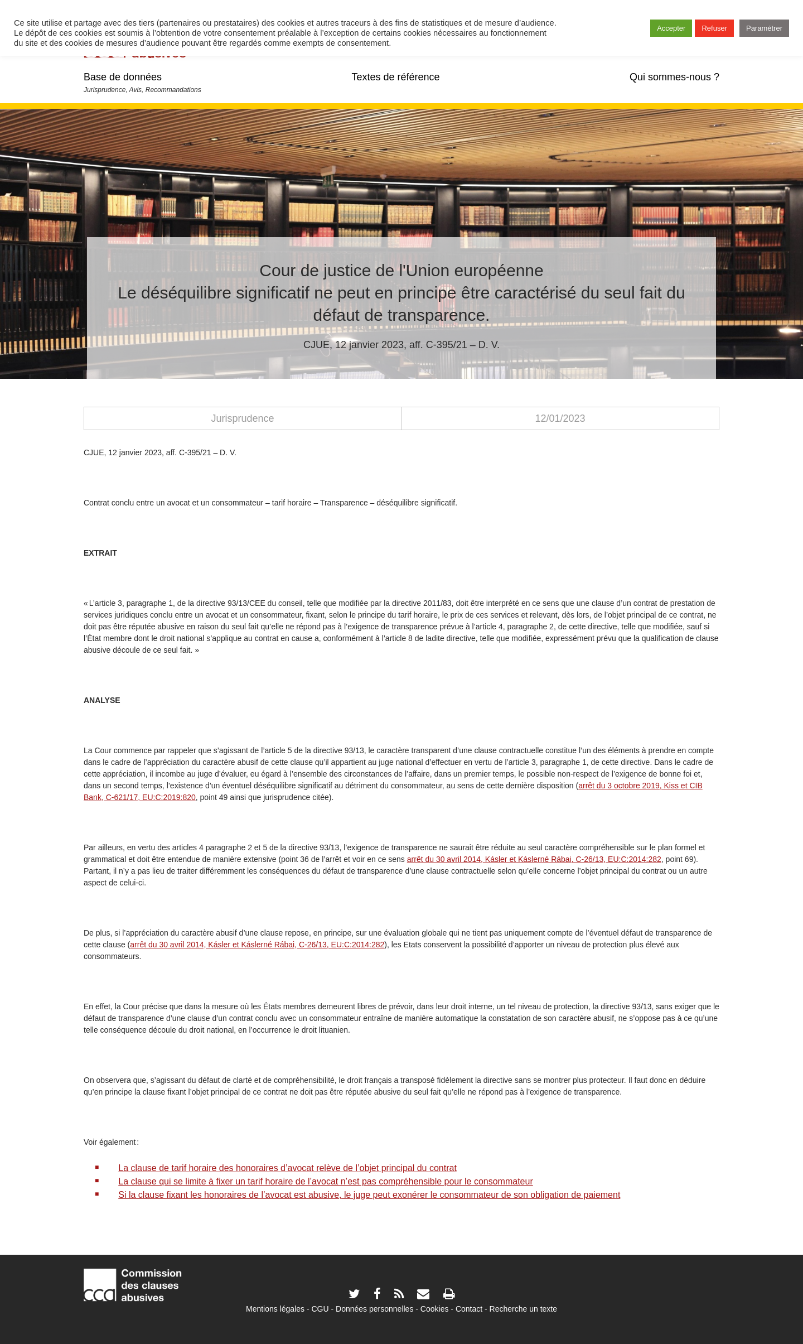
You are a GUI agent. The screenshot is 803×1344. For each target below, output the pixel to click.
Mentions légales (275, 1308)
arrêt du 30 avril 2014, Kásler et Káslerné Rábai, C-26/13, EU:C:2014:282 (257, 944)
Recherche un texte (523, 1308)
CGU (320, 1308)
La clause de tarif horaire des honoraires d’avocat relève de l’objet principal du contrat (287, 1168)
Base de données (123, 77)
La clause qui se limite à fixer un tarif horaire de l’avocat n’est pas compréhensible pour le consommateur (325, 1181)
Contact (469, 1308)
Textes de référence (395, 77)
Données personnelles (374, 1308)
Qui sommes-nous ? (674, 77)
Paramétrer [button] (764, 28)
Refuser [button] (714, 28)
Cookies (434, 1308)
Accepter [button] (671, 28)
